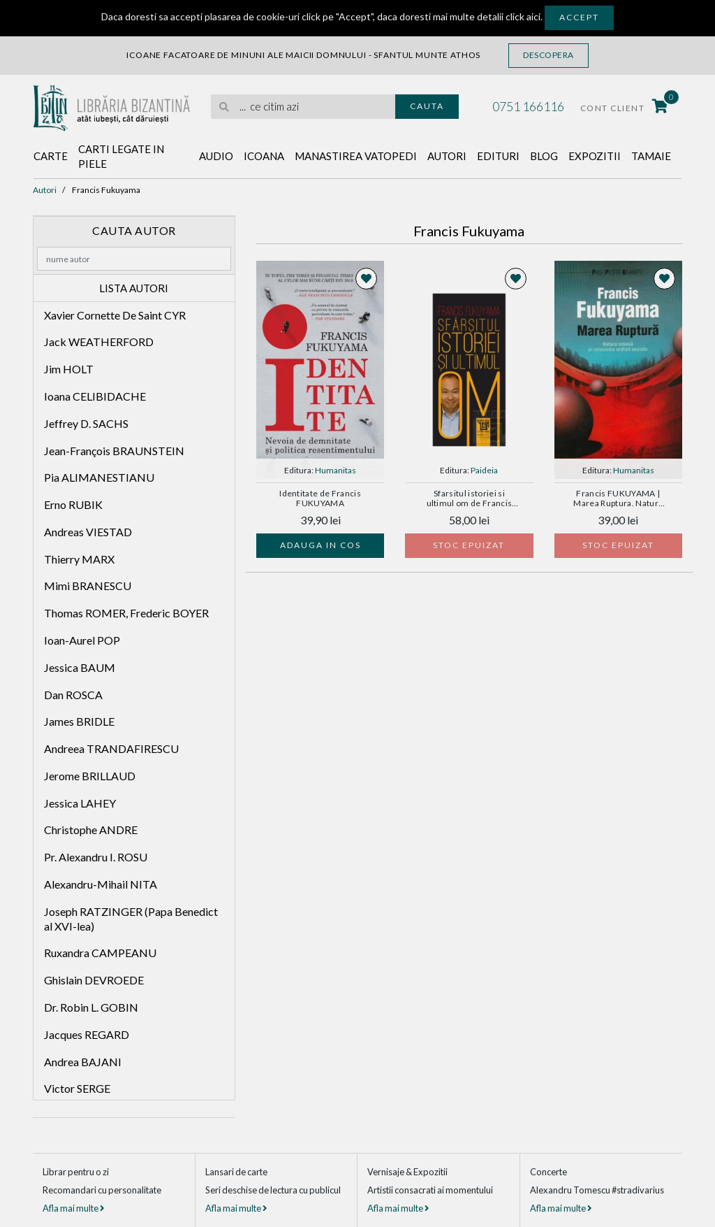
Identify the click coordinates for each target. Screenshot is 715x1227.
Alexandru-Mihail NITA (100, 884)
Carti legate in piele (121, 156)
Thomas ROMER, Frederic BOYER (126, 612)
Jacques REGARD (86, 1034)
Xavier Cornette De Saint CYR (115, 315)
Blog (544, 156)
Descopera (548, 55)
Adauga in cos (320, 545)
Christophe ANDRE (91, 829)
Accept (579, 17)
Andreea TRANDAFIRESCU (111, 748)
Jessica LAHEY (80, 803)
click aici (523, 16)
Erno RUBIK (73, 504)
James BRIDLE (79, 721)
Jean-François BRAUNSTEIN (114, 450)
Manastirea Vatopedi (356, 156)
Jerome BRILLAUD (89, 775)
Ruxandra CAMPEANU (100, 952)
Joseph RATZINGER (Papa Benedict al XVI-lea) (131, 919)
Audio (216, 156)
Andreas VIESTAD (88, 531)
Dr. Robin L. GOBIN (91, 1007)
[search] (303, 106)
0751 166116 (528, 106)
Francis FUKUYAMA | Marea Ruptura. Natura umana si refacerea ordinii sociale (618, 499)
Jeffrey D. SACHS (86, 423)
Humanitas (335, 470)
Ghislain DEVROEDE (94, 979)
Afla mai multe (73, 1208)
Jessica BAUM (79, 667)
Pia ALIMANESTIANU (99, 477)
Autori (446, 156)
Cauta (427, 106)
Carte (51, 156)
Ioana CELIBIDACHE (95, 396)
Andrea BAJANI (82, 1061)
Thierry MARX (79, 559)
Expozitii (594, 156)
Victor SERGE (77, 1088)
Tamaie (651, 156)
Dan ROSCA (73, 694)
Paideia (484, 470)
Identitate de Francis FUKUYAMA (320, 498)
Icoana (264, 156)
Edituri (498, 156)
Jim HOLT (69, 368)
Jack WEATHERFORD (99, 341)
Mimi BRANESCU (87, 585)
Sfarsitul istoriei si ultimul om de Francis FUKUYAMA (470, 499)
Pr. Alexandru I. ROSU (95, 856)
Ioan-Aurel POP (82, 640)
